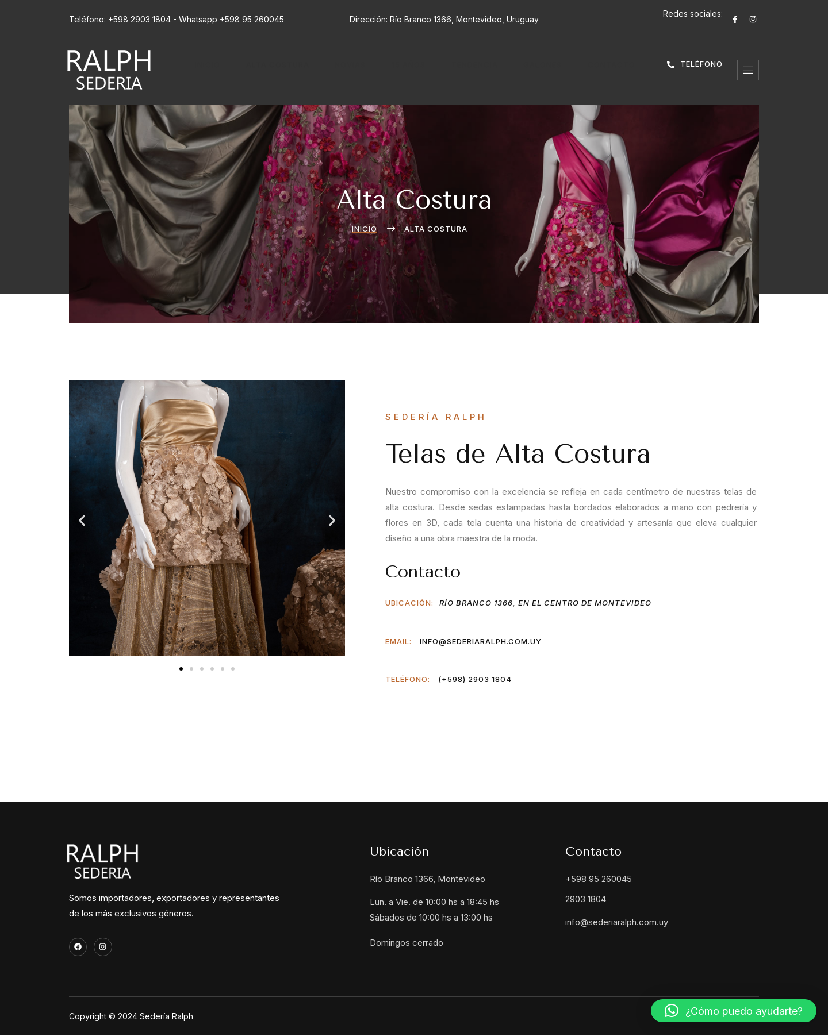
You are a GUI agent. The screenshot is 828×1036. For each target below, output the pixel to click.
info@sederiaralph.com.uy (616, 921)
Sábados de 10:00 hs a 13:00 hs (431, 917)
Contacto (579, 70)
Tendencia (459, 70)
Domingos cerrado (406, 942)
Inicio (226, 70)
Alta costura (287, 70)
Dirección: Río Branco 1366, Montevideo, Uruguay (444, 19)
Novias (351, 70)
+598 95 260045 (598, 878)
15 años (402, 70)
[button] (82, 521)
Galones (519, 70)
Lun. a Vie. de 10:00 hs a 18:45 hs (434, 901)
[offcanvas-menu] (748, 70)
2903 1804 (585, 898)
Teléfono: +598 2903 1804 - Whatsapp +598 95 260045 (176, 19)
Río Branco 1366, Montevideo (427, 878)
